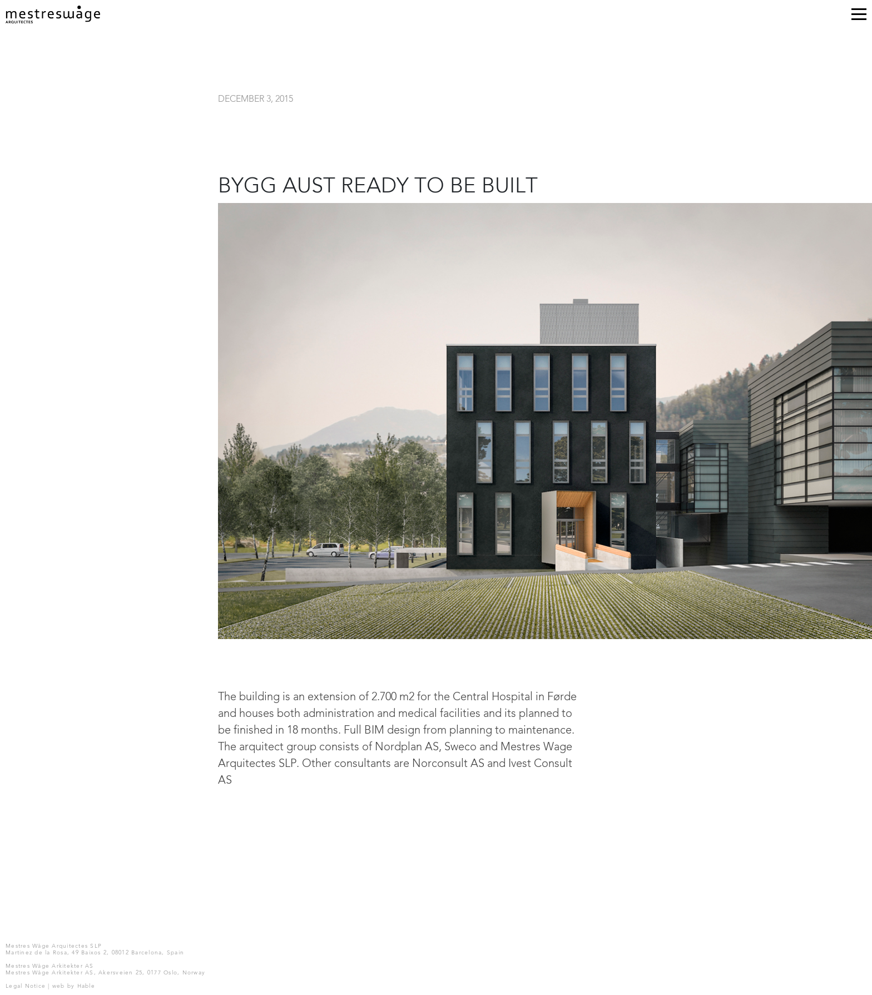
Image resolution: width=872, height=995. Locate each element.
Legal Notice (26, 986)
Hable (86, 986)
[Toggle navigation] (858, 16)
